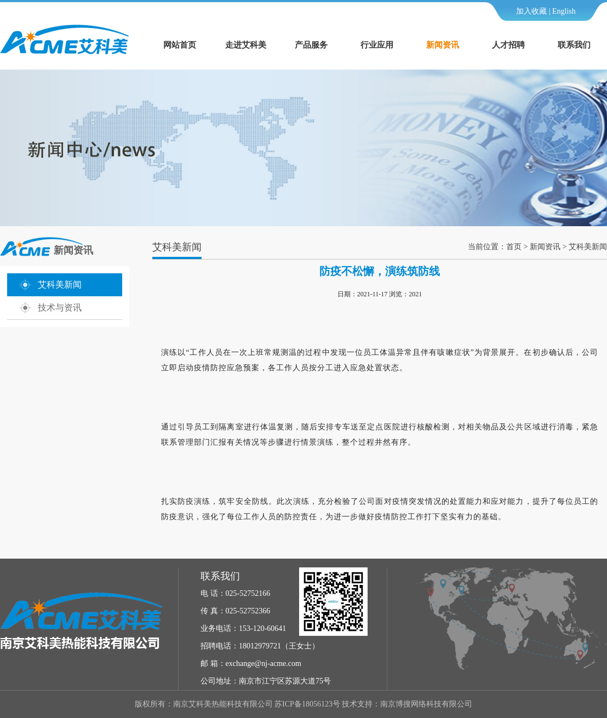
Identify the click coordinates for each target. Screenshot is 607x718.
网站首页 (179, 45)
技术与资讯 (60, 307)
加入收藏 (531, 11)
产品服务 (311, 45)
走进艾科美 (245, 45)
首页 (514, 247)
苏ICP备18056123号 (307, 704)
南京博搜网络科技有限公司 (426, 704)
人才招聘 (508, 45)
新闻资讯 (442, 45)
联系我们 (574, 45)
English (564, 11)
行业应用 (376, 45)
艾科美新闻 (60, 284)
